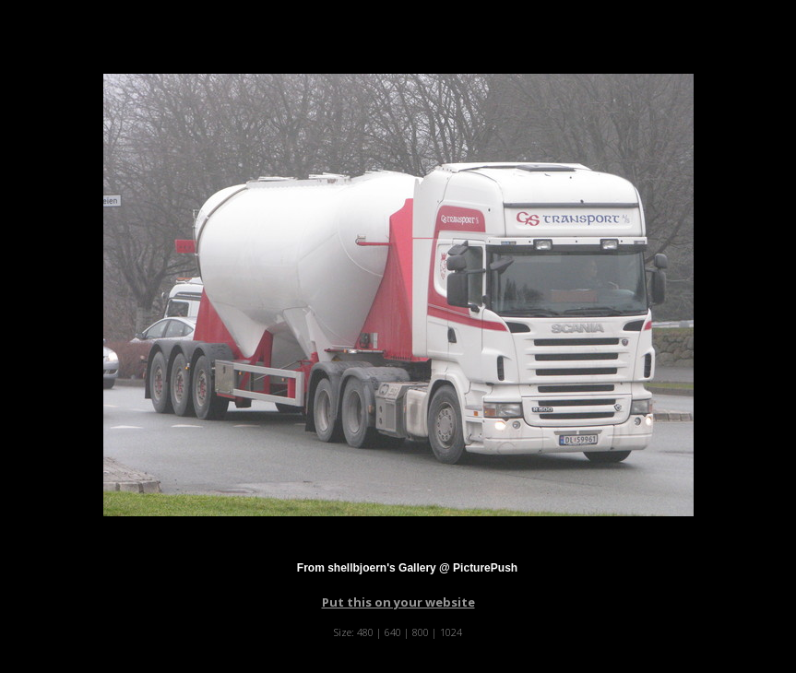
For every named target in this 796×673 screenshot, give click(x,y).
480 (365, 632)
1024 (451, 632)
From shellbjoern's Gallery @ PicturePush (407, 567)
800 (420, 632)
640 (393, 632)
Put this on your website (398, 602)
